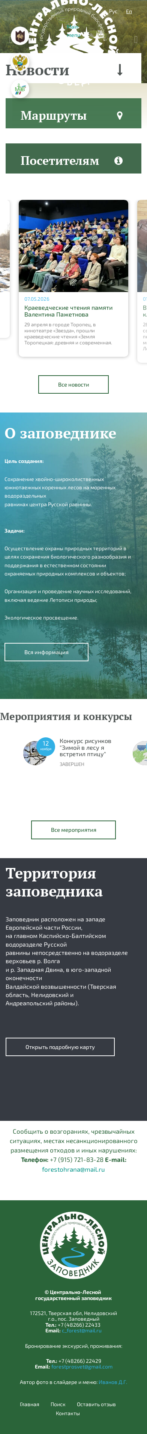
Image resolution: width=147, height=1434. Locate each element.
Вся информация (46, 651)
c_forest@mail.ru (82, 1330)
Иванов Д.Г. (113, 1382)
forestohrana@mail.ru (73, 1169)
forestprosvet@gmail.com (81, 1366)
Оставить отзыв (96, 1404)
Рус (113, 11)
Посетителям (60, 160)
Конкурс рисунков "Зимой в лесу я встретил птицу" (85, 747)
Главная (29, 1404)
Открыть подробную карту (60, 1046)
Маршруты (54, 115)
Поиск (58, 1404)
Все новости (73, 384)
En (129, 11)
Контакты (68, 1413)
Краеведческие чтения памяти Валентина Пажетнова (68, 311)
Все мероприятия (73, 829)
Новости (37, 69)
